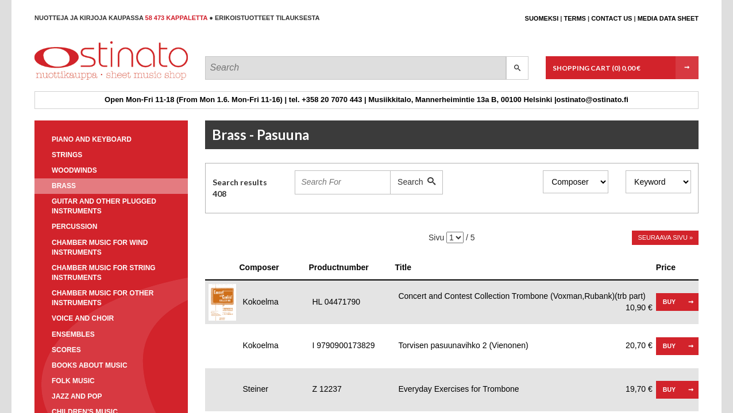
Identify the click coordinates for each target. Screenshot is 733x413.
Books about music (90, 365)
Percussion (74, 227)
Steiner (255, 388)
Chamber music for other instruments (102, 298)
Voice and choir (83, 318)
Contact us (611, 18)
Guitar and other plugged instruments (104, 206)
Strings (67, 155)
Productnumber (338, 267)
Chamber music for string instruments (104, 273)
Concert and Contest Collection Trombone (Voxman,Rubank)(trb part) (525, 296)
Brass (64, 186)
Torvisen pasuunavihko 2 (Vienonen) (525, 346)
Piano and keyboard (92, 139)
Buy (669, 301)
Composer (259, 267)
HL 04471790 (336, 301)
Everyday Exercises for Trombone (525, 389)
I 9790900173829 (343, 345)
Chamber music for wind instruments (100, 247)
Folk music (73, 381)
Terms (575, 18)
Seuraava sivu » (665, 237)
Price (666, 267)
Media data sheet (668, 18)
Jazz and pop (77, 396)
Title (403, 267)
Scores (66, 350)
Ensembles (73, 334)
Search (416, 181)
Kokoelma (261, 301)
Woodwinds (74, 170)
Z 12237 (326, 388)
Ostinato (86, 79)
